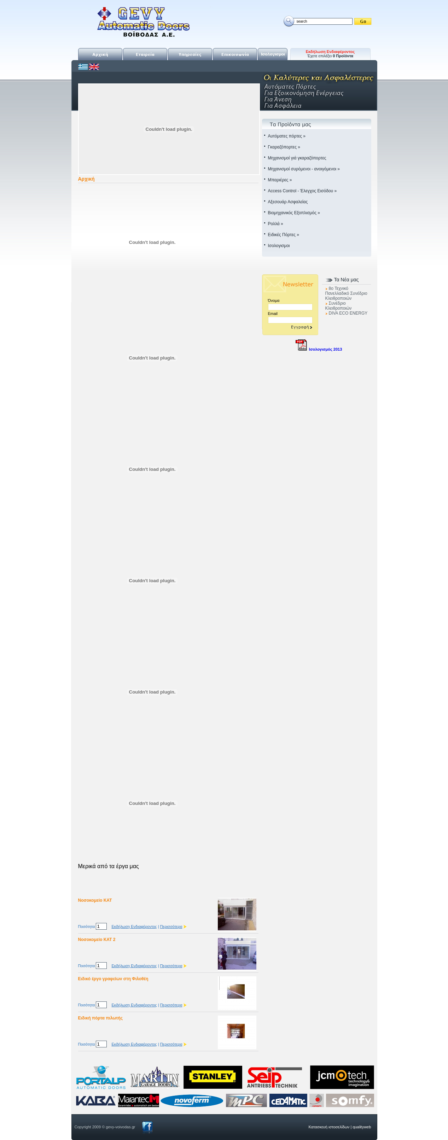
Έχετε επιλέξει (330, 53)
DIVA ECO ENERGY (348, 313)
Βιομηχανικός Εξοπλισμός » (294, 212)
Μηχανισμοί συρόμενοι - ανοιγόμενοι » (304, 168)
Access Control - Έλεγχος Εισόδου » (302, 190)
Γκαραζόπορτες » (284, 147)
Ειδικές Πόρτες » (283, 234)
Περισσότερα (171, 926)
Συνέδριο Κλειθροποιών (338, 306)
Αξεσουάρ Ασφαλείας (288, 201)
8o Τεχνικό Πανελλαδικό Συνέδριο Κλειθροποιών (346, 293)
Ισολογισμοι (279, 245)
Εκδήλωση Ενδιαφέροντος (134, 926)
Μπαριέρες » (280, 179)
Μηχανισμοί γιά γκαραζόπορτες (297, 158)
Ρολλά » (275, 223)
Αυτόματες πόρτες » (287, 136)
